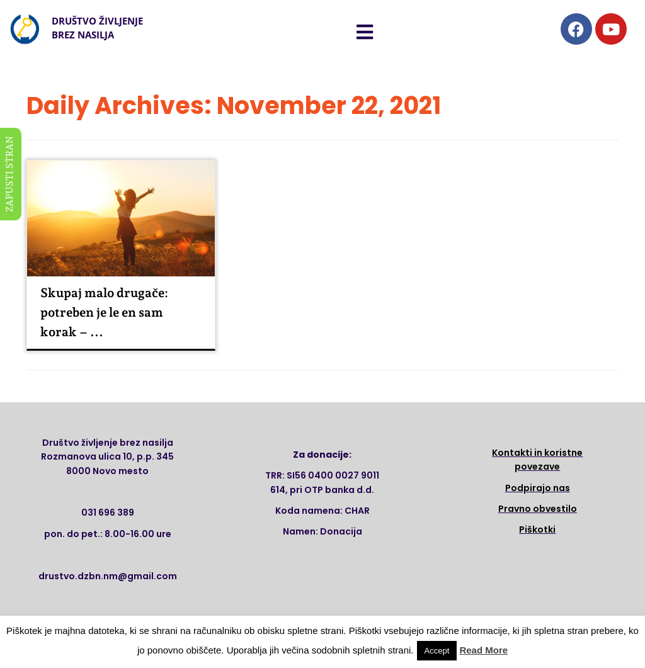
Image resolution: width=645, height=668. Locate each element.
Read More (483, 650)
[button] (364, 32)
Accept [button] (437, 650)
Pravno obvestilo (537, 508)
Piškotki (537, 529)
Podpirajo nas (537, 488)
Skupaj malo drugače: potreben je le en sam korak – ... (104, 312)
